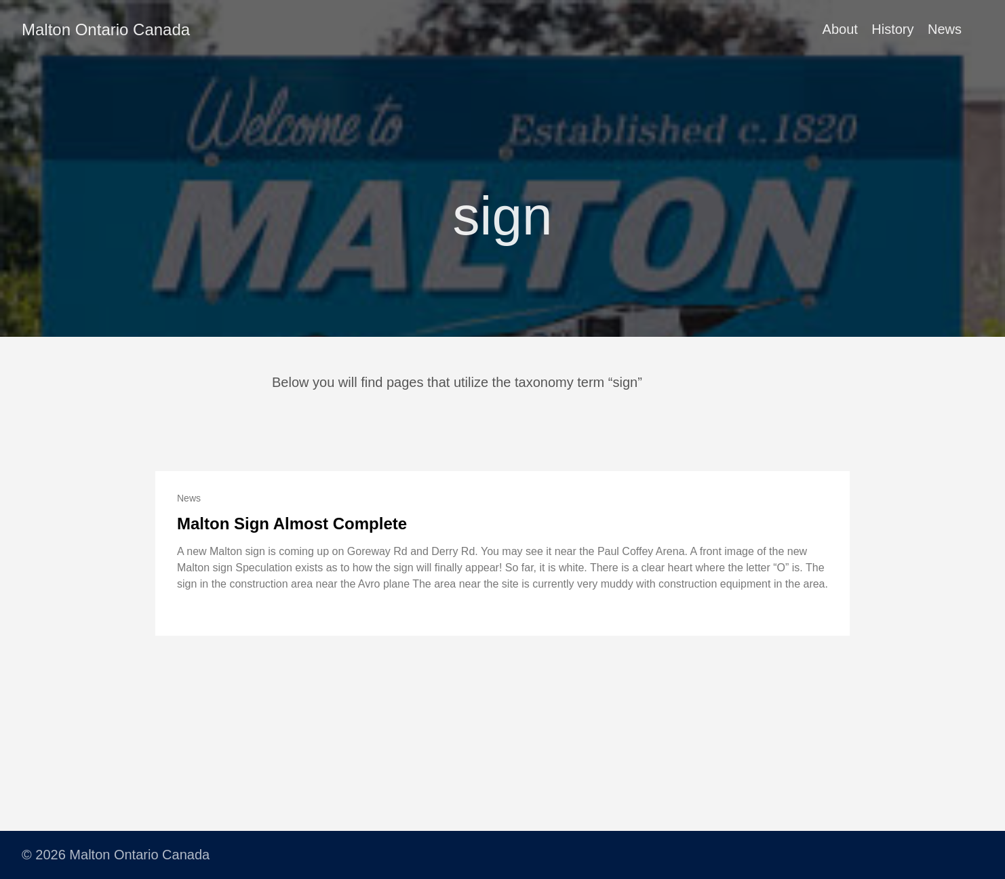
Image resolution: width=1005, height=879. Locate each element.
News (945, 29)
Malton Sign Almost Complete (292, 523)
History (892, 29)
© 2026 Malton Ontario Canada (116, 854)
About (840, 29)
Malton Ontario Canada (106, 29)
